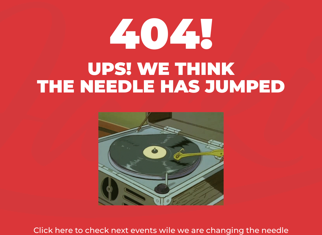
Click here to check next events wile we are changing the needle (161, 230)
